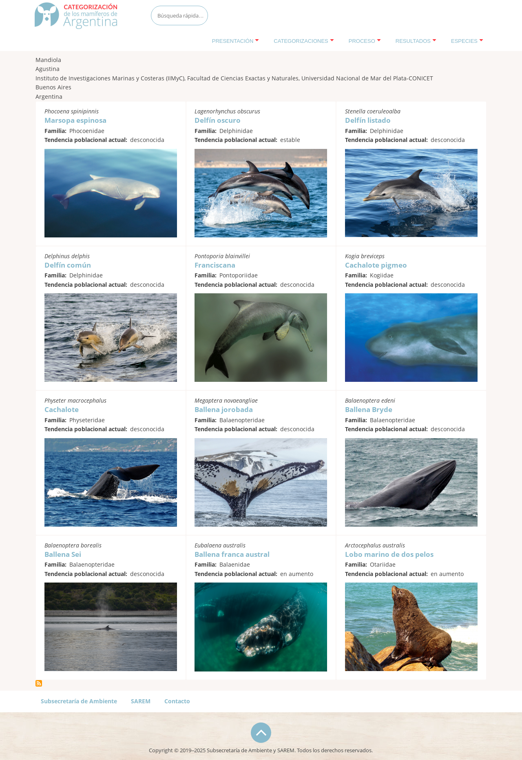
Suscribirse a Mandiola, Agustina (38, 683)
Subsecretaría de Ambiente (79, 701)
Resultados (416, 41)
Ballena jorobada (224, 409)
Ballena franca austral (232, 554)
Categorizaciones (304, 41)
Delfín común (67, 265)
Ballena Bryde (368, 409)
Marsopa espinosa (75, 120)
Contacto (177, 701)
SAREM (140, 701)
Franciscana (215, 265)
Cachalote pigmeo (376, 265)
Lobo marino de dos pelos (389, 554)
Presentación (235, 41)
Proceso (365, 41)
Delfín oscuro (218, 120)
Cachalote (61, 409)
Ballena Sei (62, 554)
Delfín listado (368, 120)
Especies (467, 41)
